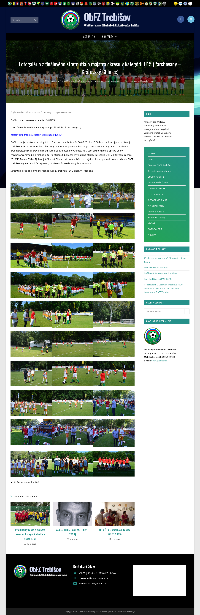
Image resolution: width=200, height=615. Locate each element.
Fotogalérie (58, 112)
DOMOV (152, 153)
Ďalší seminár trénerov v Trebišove (160, 273)
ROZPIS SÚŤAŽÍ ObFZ (159, 182)
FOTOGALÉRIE (155, 229)
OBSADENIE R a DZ (157, 200)
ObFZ (151, 159)
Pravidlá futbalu (156, 211)
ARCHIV (152, 235)
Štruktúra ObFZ (156, 177)
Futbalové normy (156, 217)
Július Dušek (18, 112)
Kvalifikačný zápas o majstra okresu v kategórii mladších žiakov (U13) (30, 534)
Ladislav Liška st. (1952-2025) (157, 279)
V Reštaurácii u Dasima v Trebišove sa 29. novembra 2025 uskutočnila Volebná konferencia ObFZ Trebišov (163, 288)
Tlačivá (151, 223)
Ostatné (67, 112)
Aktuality (47, 112)
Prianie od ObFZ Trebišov (156, 267)
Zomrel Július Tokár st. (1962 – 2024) (72, 532)
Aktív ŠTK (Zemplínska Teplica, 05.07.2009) (115, 532)
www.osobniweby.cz (127, 611)
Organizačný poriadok (159, 171)
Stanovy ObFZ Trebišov (160, 165)
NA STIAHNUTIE (156, 206)
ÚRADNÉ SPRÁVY (156, 188)
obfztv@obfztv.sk (159, 360)
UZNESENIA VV (155, 194)
